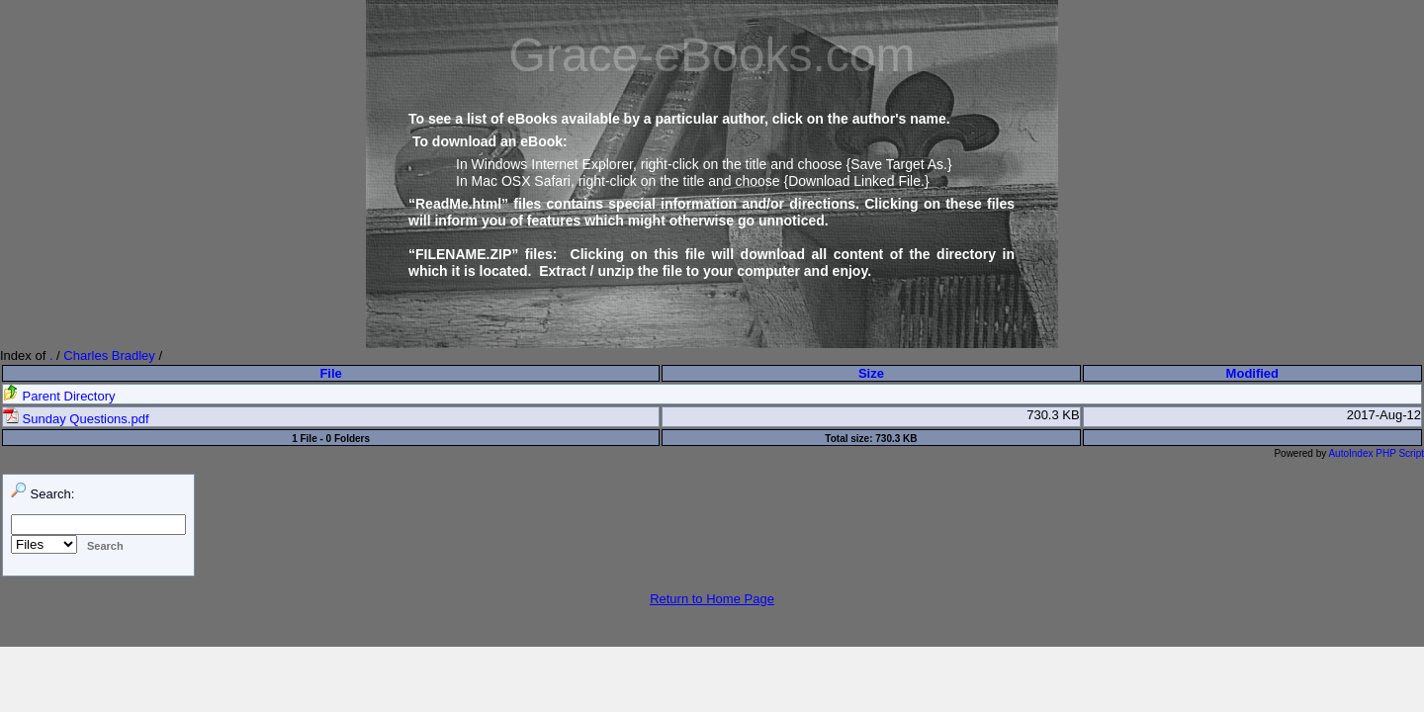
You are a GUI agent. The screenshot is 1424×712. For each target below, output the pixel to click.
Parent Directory (59, 396)
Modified (1252, 373)
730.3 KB (1053, 414)
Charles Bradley (109, 355)
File (330, 373)
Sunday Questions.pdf (76, 418)
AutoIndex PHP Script (1376, 453)
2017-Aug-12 (1384, 414)
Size (871, 373)
